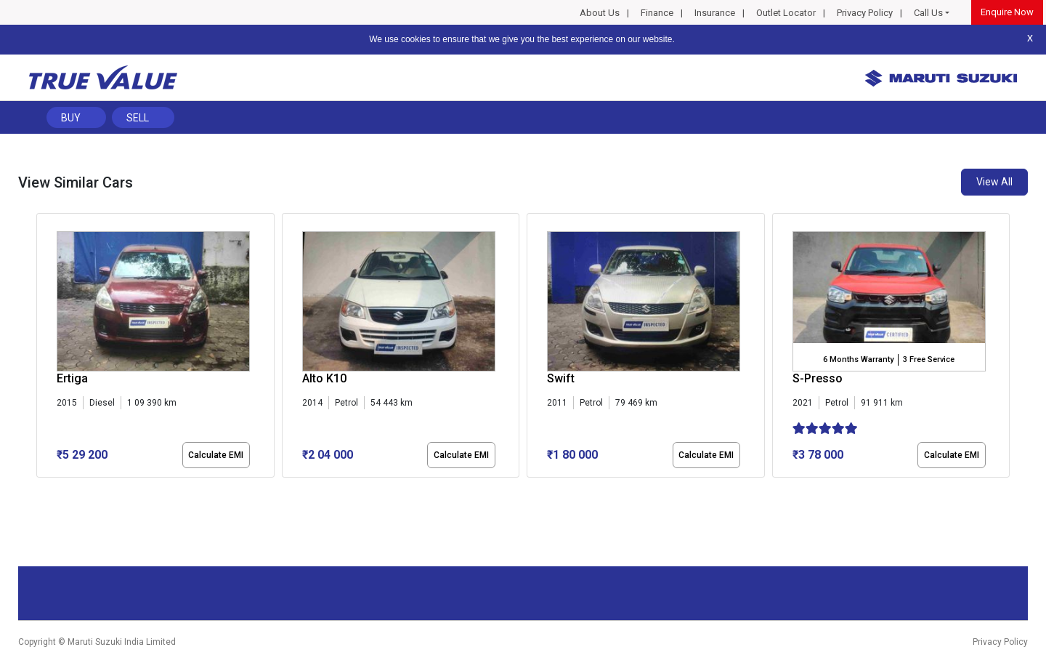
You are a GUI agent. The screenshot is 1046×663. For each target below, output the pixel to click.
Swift (561, 378)
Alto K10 (324, 378)
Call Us (928, 12)
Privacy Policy (865, 12)
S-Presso (817, 378)
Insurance (714, 12)
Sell (137, 118)
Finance (657, 12)
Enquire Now (1007, 12)
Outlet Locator (786, 12)
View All (994, 182)
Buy (71, 118)
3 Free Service (928, 359)
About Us (600, 12)
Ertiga (72, 378)
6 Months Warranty (858, 359)
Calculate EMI (215, 455)
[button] (40, 490)
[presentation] (44, 348)
